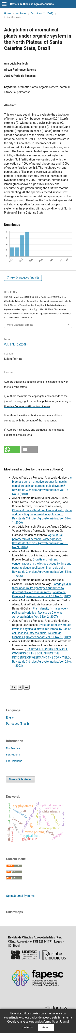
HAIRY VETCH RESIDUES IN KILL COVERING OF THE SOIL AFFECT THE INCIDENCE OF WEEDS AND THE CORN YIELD (41, 653)
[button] (12, 449)
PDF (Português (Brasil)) (24, 277)
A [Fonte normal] (20, 687)
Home (7, 13)
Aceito (46, 1027)
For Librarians (14, 760)
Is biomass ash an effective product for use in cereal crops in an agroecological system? (42, 481)
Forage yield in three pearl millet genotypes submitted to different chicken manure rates (41, 588)
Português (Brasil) (17, 723)
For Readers (13, 748)
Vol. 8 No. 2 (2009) (42, 13)
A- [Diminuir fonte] (26, 687)
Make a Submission (20, 779)
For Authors (13, 754)
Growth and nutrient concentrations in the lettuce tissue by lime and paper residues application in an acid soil (41, 563)
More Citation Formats (20, 324)
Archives (21, 13)
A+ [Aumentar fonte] (13, 687)
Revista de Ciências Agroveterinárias (32, 4)
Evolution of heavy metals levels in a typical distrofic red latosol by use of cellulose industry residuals (41, 629)
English (10, 717)
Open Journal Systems (20, 895)
